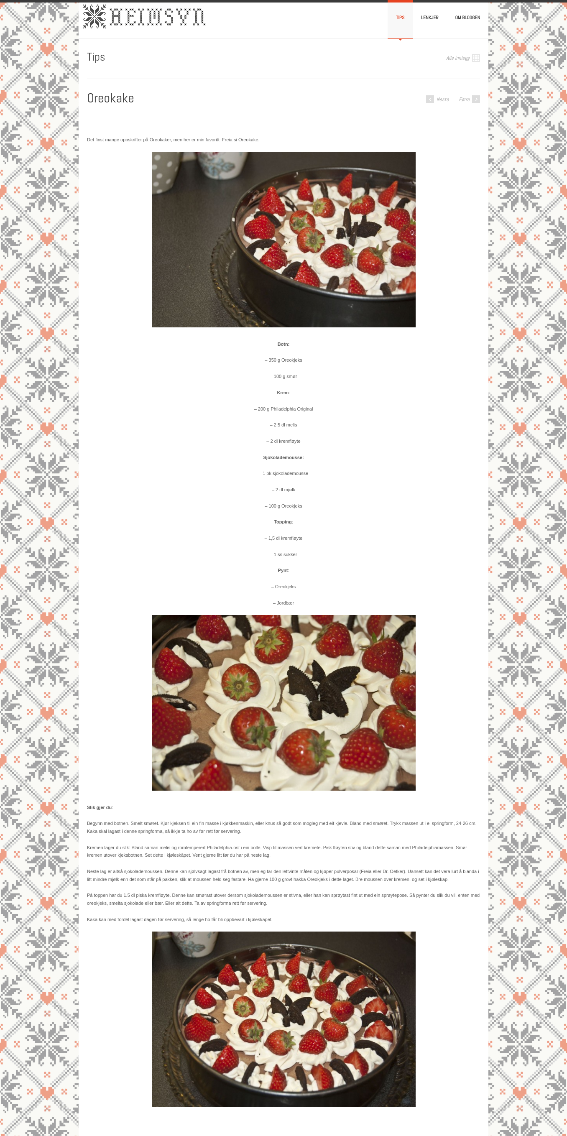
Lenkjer (429, 17)
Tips (400, 17)
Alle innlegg (463, 58)
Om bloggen (467, 17)
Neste (437, 99)
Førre (469, 99)
